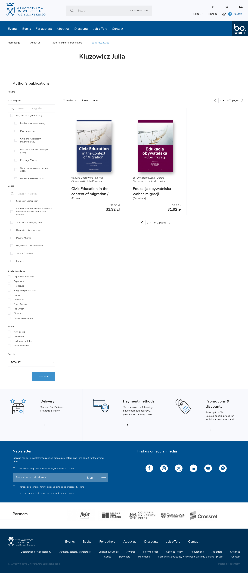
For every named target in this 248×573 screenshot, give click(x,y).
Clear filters (43, 376)
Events (13, 29)
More (71, 468)
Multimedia (144, 556)
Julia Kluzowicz (100, 42)
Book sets (124, 556)
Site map (235, 552)
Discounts (81, 29)
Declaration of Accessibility (36, 552)
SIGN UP (198, 14)
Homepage (14, 42)
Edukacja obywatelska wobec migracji (152, 191)
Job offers (100, 29)
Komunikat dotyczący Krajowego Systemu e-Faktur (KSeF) (190, 556)
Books (26, 29)
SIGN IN (212, 14)
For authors (44, 29)
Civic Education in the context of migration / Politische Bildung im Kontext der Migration (90, 196)
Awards (131, 552)
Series (107, 556)
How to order (150, 552)
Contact (117, 29)
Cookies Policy (174, 552)
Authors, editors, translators (66, 42)
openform (234, 564)
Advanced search (139, 10)
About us (63, 29)
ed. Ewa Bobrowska (82, 178)
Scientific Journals (109, 552)
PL (213, 7)
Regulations (197, 552)
